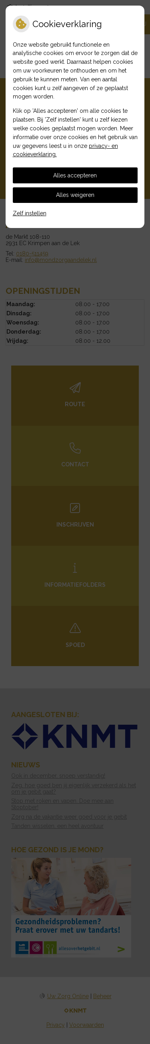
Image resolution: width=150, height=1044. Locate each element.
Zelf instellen (29, 213)
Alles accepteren (75, 175)
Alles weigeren (75, 195)
